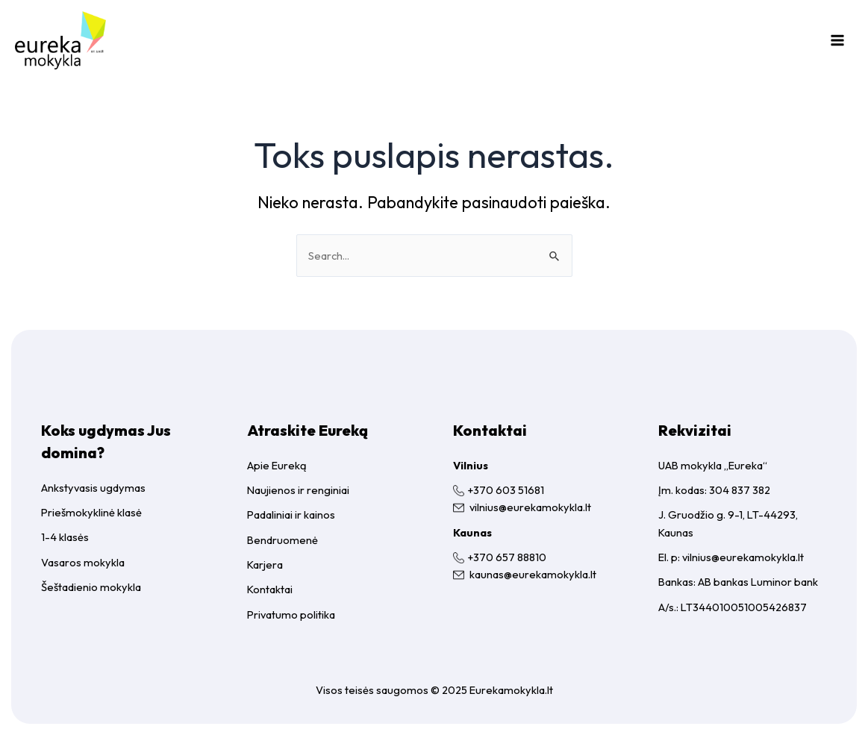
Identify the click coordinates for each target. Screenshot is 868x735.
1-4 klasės (65, 537)
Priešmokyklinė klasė (91, 512)
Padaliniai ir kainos (291, 514)
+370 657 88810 (506, 557)
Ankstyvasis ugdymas (93, 488)
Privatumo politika (291, 614)
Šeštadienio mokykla (91, 587)
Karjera (265, 564)
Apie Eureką (276, 465)
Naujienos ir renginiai (298, 490)
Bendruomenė (282, 540)
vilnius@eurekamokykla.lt (530, 507)
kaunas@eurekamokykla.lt (532, 574)
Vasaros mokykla (83, 562)
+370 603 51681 (505, 490)
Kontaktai (270, 589)
